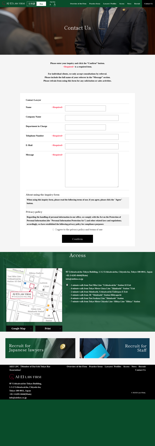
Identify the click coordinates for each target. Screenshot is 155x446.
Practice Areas (88, 3)
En (41, 3)
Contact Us (148, 3)
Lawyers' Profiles (105, 3)
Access (119, 3)
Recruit (135, 3)
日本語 (31, 3)
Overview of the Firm (70, 3)
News (127, 3)
